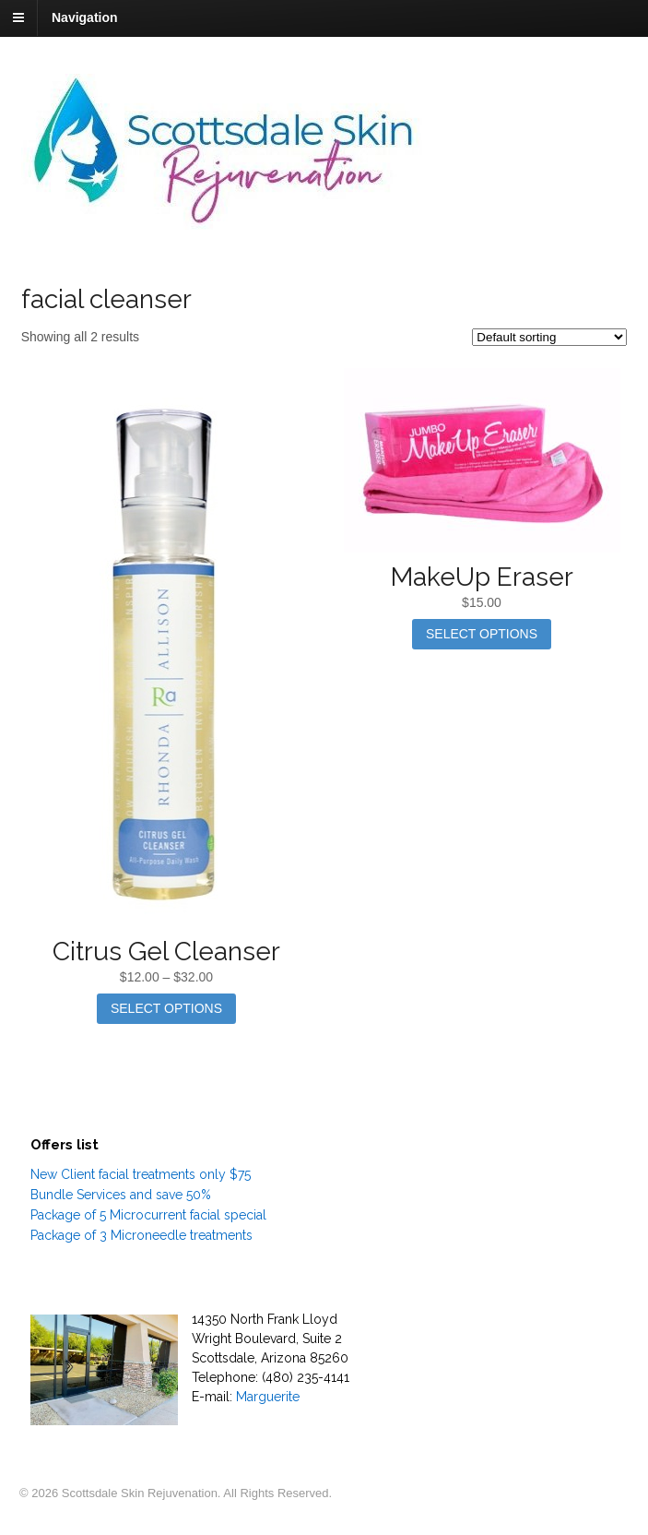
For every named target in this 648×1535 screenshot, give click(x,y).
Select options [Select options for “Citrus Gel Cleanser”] (166, 1008)
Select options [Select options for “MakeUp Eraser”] (481, 633)
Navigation (85, 17)
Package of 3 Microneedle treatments (141, 1235)
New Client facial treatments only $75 (140, 1174)
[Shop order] (549, 337)
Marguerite (268, 1396)
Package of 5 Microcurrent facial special (148, 1215)
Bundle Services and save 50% (120, 1194)
